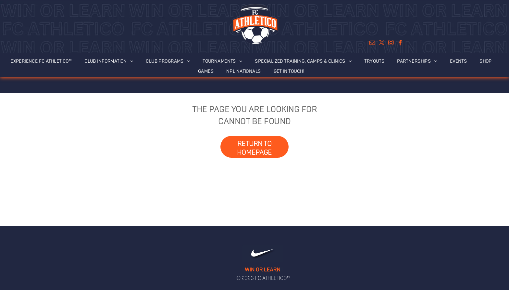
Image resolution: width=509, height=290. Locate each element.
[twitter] (382, 43)
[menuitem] (44, 60)
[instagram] (391, 43)
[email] (372, 43)
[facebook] (400, 43)
